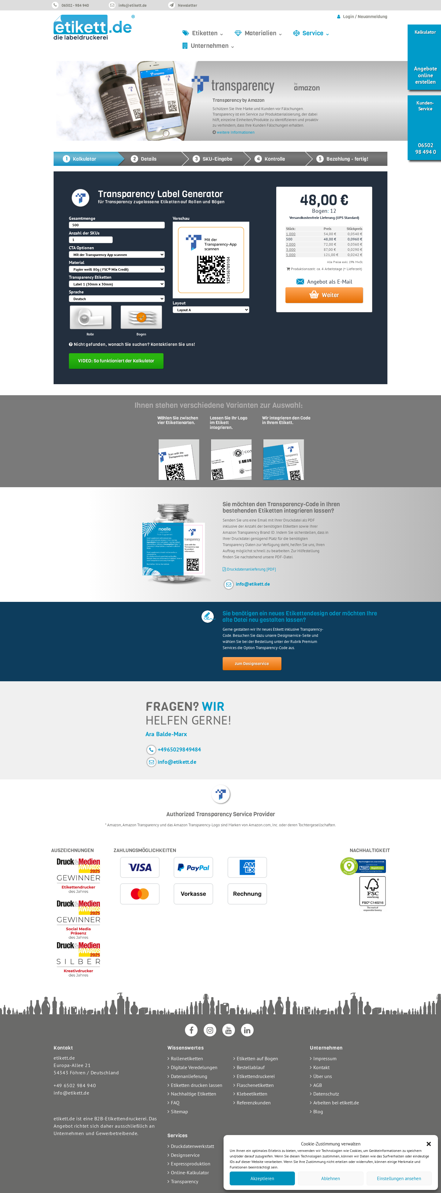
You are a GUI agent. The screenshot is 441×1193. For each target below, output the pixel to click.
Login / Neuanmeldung (365, 17)
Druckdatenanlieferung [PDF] (249, 569)
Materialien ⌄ (264, 33)
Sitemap (179, 1111)
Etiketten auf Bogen (257, 1058)
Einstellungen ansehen (399, 1178)
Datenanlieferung (189, 1076)
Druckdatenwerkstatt (192, 1146)
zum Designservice (252, 663)
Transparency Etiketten (90, 277)
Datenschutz (326, 1094)
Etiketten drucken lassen (196, 1085)
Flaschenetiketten (255, 1085)
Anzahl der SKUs (84, 233)
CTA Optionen (81, 248)
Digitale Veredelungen (194, 1067)
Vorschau (181, 218)
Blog (318, 1111)
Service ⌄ (316, 33)
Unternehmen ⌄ (213, 46)
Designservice (185, 1155)
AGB (317, 1085)
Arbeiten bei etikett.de (336, 1102)
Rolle (90, 334)
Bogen (141, 334)
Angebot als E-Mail (324, 281)
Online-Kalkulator (190, 1172)
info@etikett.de (133, 5)
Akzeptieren (262, 1178)
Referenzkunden (254, 1102)
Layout (179, 303)
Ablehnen (330, 1178)
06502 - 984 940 (75, 5)
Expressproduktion (190, 1163)
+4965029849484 (179, 749)
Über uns (322, 1076)
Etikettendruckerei (256, 1076)
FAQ (175, 1102)
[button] (429, 1144)
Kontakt (321, 1067)
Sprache (76, 292)
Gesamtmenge (82, 218)
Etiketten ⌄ (208, 33)
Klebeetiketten (252, 1094)
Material (76, 262)
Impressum (325, 1058)
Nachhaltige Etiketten (193, 1094)
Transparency (184, 1181)
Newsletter (187, 5)
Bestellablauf (251, 1067)
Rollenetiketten (187, 1058)
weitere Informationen (235, 132)
